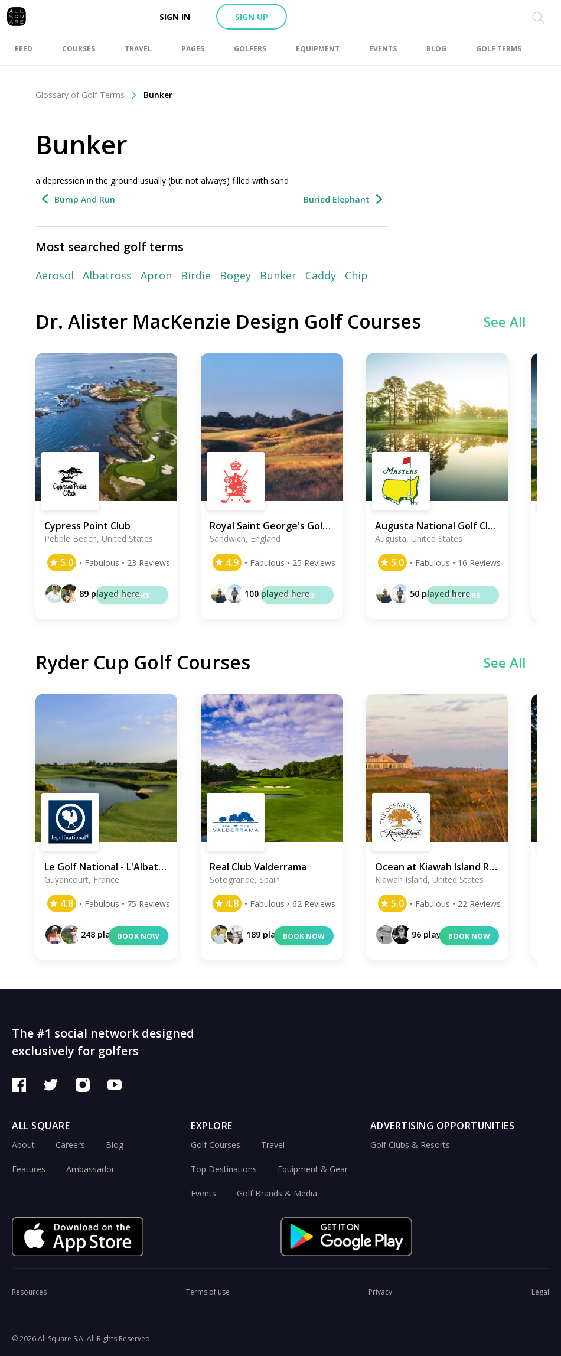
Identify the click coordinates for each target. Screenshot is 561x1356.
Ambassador (90, 1169)
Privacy (380, 1292)
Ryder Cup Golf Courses (142, 662)
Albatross (107, 275)
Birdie (196, 275)
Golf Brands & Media (277, 1193)
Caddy (320, 275)
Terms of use (208, 1292)
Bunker (157, 94)
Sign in (174, 16)
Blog (114, 1144)
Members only (132, 597)
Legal (540, 1292)
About (23, 1144)
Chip (356, 275)
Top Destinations (224, 1169)
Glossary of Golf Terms (86, 94)
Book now (138, 936)
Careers (70, 1144)
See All (505, 321)
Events (203, 1193)
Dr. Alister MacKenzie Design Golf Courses (228, 321)
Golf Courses (215, 1144)
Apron (156, 275)
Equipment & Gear (313, 1169)
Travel (273, 1144)
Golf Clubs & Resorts (410, 1144)
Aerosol (54, 275)
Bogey (235, 275)
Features (28, 1169)
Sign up (251, 16)
